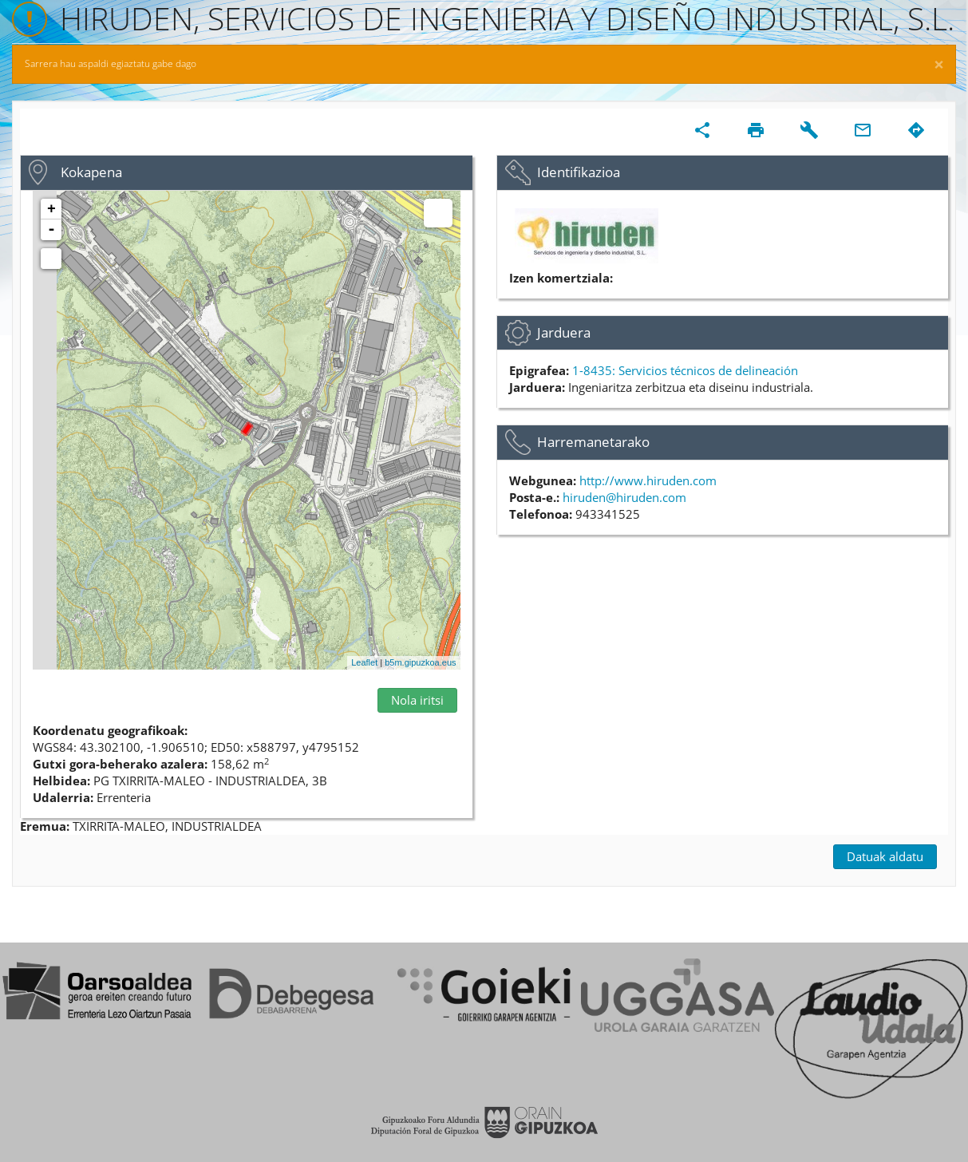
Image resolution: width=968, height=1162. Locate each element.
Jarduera (564, 332)
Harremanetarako (593, 442)
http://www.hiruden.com (648, 480)
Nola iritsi (417, 700)
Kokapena (91, 172)
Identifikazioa (578, 172)
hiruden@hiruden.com (624, 497)
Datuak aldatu (885, 856)
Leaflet (364, 662)
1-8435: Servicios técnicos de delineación (685, 370)
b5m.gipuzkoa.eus (420, 662)
